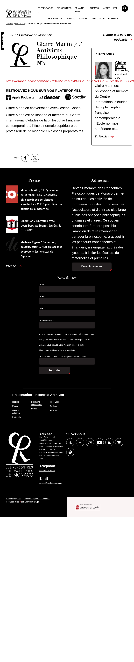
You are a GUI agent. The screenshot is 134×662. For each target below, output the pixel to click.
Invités (106, 8)
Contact (113, 18)
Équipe (15, 406)
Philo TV (70, 18)
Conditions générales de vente (37, 499)
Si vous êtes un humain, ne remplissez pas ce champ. (63, 356)
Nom (42, 284)
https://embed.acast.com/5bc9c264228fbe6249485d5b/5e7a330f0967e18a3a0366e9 (70, 81)
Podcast (83, 18)
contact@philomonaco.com (51, 483)
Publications (54, 18)
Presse (11, 266)
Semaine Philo (79, 10)
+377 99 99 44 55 (47, 471)
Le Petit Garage (32, 502)
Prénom (43, 296)
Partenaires (17, 417)
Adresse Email (47, 320)
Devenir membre (91, 266)
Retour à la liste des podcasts (118, 37)
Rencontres (64, 8)
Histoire (15, 402)
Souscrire (55, 370)
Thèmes (94, 8)
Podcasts (20, 23)
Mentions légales (13, 499)
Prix (115, 8)
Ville (41, 308)
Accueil (9, 23)
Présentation (46, 8)
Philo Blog (98, 18)
